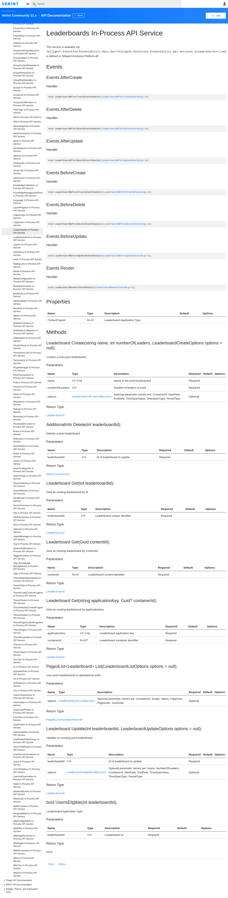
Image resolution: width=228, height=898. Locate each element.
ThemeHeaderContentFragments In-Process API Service (28, 609)
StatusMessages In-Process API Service (27, 538)
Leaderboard (55, 414)
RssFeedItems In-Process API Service (26, 447)
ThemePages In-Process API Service (27, 631)
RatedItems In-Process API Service (26, 403)
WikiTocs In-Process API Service (25, 867)
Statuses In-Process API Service (25, 530)
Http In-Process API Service (27, 121)
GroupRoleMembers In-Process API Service (25, 81)
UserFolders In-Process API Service (27, 726)
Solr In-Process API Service (27, 524)
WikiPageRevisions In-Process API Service (24, 837)
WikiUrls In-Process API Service (25, 874)
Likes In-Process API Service (27, 259)
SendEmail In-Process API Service (26, 499)
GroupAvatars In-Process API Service (25, 59)
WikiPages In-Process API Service (26, 845)
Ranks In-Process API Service (24, 396)
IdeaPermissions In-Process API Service (27, 135)
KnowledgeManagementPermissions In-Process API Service (28, 194)
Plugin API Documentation (17, 880)
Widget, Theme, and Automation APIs (20, 890)
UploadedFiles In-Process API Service (26, 673)
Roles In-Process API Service (23, 433)
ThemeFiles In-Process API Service (26, 587)
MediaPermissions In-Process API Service (24, 287)
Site (27, 4)
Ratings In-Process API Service (24, 410)
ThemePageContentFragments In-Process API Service (28, 624)
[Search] (105, 4)
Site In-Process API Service (27, 513)
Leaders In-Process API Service (25, 246)
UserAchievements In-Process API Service (24, 696)
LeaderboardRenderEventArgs (112, 287)
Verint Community (8, 11)
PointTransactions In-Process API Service (23, 376)
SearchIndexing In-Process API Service (26, 484)
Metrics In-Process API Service (24, 317)
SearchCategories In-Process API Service (23, 470)
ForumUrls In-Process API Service (26, 30)
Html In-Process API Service (27, 117)
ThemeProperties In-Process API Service (27, 639)
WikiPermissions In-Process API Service (27, 852)
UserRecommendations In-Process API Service (26, 756)
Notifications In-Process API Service (27, 339)
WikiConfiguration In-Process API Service (23, 822)
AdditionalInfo (57, 472)
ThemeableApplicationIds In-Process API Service (27, 579)
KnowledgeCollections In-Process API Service (25, 187)
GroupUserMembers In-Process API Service (25, 104)
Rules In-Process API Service (23, 455)
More (80, 15)
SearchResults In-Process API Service (26, 492)
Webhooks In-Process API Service (26, 800)
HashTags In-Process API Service (26, 111)
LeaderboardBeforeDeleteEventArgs (124, 224)
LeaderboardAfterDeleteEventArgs (123, 128)
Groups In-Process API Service (24, 89)
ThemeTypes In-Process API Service (27, 653)
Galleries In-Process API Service (25, 44)
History (62, 859)
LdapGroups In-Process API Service (27, 216)
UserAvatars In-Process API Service (27, 704)
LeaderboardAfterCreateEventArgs (123, 96)
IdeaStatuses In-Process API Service (27, 150)
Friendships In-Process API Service (26, 37)
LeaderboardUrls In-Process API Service (27, 239)
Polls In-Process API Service (27, 382)
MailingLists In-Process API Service (26, 265)
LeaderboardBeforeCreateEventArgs (124, 192)
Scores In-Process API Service (24, 462)
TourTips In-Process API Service (25, 661)
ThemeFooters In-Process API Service (26, 602)
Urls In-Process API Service (27, 690)
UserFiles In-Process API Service (25, 719)
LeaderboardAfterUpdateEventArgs (123, 160)
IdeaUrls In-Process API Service (25, 157)
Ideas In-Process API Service (23, 142)
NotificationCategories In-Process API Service (25, 332)
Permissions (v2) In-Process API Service (27, 354)
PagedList (53, 716)
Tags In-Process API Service (27, 573)
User (224, 4)
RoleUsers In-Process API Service (26, 440)
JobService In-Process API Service (26, 179)
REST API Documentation (17, 884)
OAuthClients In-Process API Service (27, 347)
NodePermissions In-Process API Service (23, 324)
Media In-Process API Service (24, 273)
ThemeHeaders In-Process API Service (26, 616)
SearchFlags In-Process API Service (27, 477)
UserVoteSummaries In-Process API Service (25, 778)
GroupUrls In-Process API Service (26, 96)
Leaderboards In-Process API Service (25, 231)
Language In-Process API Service (26, 202)
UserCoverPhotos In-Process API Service (23, 711)
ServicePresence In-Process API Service (27, 507)
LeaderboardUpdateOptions (86, 768)
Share (51, 859)
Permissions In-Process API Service (27, 362)
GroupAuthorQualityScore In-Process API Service (26, 52)
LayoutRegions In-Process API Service (26, 209)
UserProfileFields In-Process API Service (27, 748)
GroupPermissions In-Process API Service (24, 74)
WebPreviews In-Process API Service (25, 808)
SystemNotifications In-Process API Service (24, 550)
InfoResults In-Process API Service (26, 164)
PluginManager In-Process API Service (26, 369)
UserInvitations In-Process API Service (26, 733)
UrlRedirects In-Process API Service (27, 684)
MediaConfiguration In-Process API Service (24, 280)
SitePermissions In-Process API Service (27, 519)
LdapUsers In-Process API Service (26, 224)
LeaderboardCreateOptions (92, 395)
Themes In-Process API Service (25, 646)
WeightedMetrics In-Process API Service (27, 815)
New (218, 15)
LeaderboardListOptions (77, 697)
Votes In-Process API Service (23, 785)
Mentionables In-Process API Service (27, 302)
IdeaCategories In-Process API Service (26, 127)
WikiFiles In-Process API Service (25, 830)
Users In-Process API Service (24, 763)
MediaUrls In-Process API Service (26, 295)
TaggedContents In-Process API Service (27, 557)
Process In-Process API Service (25, 388)
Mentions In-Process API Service (25, 310)
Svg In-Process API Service (27, 544)
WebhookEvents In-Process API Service (27, 793)
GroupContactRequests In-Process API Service (26, 67)
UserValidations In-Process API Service (26, 770)
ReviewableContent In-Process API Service (24, 425)
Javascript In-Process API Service (26, 172)
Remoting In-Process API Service (25, 418)
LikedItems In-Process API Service (26, 253)
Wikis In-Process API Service (23, 859)
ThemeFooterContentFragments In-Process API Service (28, 594)
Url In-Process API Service (26, 679)
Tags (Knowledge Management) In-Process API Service (25, 566)
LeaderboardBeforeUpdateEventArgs (124, 255)
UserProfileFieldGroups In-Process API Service (26, 741)
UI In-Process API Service (26, 667)
